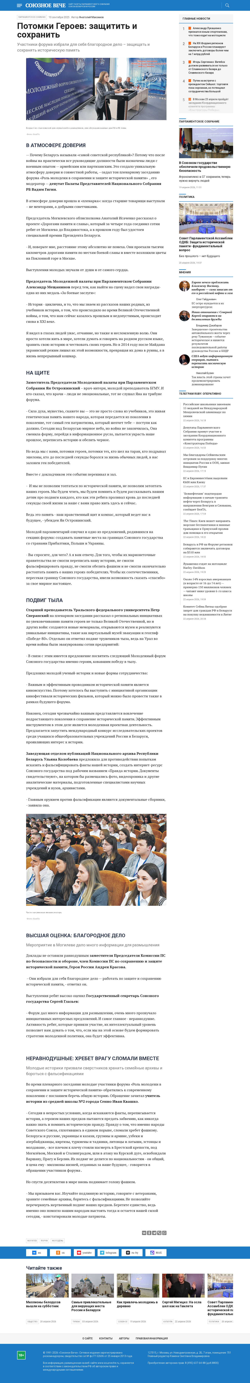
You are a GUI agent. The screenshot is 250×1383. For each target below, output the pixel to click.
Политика (187, 197)
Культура (168, 1322)
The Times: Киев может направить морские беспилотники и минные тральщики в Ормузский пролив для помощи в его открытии (206, 527)
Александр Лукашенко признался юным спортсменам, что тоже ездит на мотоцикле (207, 32)
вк (36, 1253)
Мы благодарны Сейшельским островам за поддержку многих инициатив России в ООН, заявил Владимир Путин (206, 461)
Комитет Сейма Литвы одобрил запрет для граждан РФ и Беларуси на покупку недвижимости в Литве (207, 610)
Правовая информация (152, 1338)
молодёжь (57, 1241)
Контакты (105, 1338)
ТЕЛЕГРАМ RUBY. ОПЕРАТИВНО (200, 393)
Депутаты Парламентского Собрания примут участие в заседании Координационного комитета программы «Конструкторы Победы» (204, 435)
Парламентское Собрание (32, 17)
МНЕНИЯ (185, 272)
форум (44, 1241)
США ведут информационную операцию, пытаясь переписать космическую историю (212, 361)
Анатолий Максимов (91, 17)
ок (60, 1253)
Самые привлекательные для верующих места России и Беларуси (91, 1306)
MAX (156, 1253)
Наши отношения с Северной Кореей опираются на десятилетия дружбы (212, 315)
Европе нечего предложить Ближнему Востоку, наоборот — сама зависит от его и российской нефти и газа (212, 288)
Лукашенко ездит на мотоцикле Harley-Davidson (205, 566)
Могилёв (32, 1241)
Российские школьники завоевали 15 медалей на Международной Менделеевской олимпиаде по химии (207, 410)
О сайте (87, 1338)
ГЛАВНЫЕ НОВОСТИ (196, 18)
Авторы (124, 1338)
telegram (108, 1253)
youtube (84, 1253)
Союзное (122, 1322)
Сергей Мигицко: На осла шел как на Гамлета (181, 1304)
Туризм (76, 1322)
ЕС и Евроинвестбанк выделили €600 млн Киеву (205, 480)
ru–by (132, 1253)
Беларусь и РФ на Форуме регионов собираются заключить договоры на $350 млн (208, 548)
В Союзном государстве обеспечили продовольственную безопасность (205, 167)
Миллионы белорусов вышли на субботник (43, 1304)
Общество (32, 1322)
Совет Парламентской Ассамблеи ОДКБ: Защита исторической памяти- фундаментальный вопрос (206, 244)
